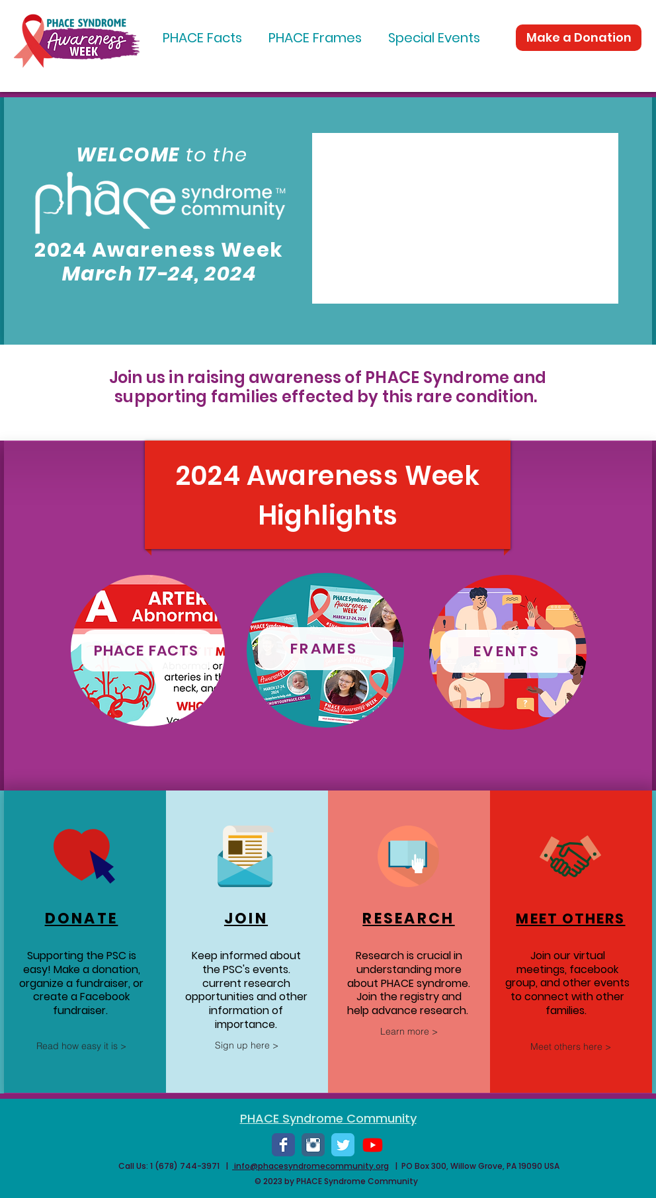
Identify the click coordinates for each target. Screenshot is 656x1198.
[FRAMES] (325, 648)
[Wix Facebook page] (283, 1144)
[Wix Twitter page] (342, 1144)
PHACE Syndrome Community (328, 1118)
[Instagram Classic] (313, 1144)
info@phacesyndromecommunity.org (310, 1166)
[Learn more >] (409, 1031)
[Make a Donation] (578, 37)
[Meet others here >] (571, 1046)
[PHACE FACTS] (147, 650)
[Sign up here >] (247, 1045)
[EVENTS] (508, 651)
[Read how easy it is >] (81, 1046)
